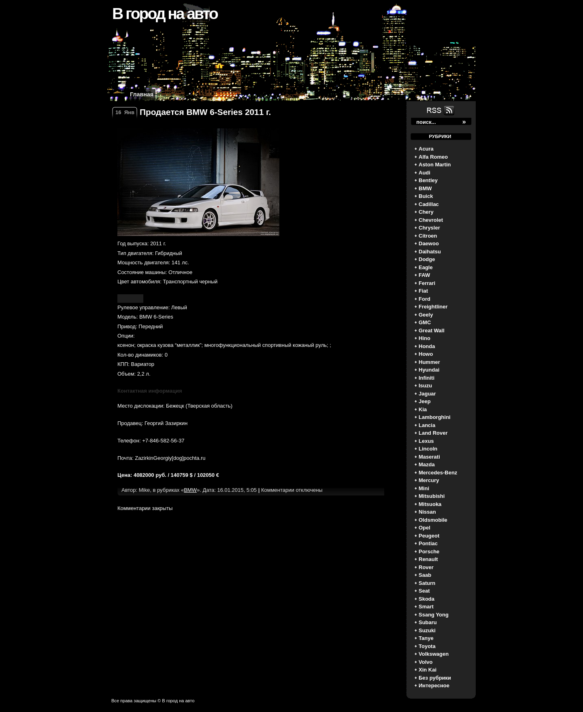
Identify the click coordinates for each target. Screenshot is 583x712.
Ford (424, 299)
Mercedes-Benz (438, 473)
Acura (426, 149)
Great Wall (432, 330)
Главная (141, 94)
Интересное (434, 685)
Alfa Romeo (433, 157)
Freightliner (433, 307)
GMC (425, 322)
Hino (424, 338)
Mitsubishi (432, 496)
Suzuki (427, 630)
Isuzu (425, 386)
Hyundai (429, 370)
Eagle (426, 267)
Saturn (427, 583)
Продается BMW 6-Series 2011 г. (205, 112)
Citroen (428, 236)
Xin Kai (427, 670)
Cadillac (429, 204)
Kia (423, 409)
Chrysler (429, 228)
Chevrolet (431, 220)
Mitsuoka (430, 504)
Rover (426, 567)
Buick (426, 196)
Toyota (427, 646)
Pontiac (428, 543)
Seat (424, 591)
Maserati (429, 457)
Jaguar (427, 394)
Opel (424, 528)
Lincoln (428, 449)
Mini (424, 488)
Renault (428, 559)
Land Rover (433, 433)
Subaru (428, 622)
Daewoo (429, 243)
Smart (426, 607)
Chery (426, 212)
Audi (424, 173)
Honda (427, 346)
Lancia (427, 425)
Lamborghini (435, 417)
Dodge (427, 259)
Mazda (427, 464)
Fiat (423, 291)
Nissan (427, 512)
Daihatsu (430, 252)
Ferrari (427, 283)
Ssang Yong (434, 615)
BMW (425, 188)
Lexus (426, 441)
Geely (426, 315)
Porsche (429, 551)
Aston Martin (435, 165)
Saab (425, 575)
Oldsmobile (433, 520)
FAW (424, 275)
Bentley (428, 180)
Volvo (425, 662)
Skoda (426, 599)
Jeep (425, 401)
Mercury (429, 480)
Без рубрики (435, 678)
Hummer (429, 362)
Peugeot (429, 536)
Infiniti (426, 378)
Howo (426, 354)
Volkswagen (434, 654)
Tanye (426, 638)
